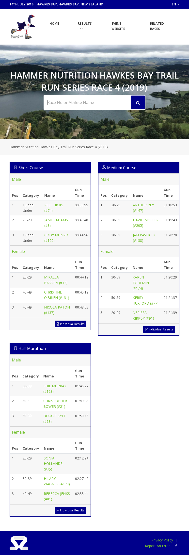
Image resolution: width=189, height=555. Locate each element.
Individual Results (70, 324)
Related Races (157, 26)
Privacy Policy (162, 540)
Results (85, 23)
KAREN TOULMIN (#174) (141, 283)
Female (18, 251)
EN (175, 4)
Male (16, 179)
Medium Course (121, 167)
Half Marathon (32, 348)
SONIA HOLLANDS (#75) (53, 464)
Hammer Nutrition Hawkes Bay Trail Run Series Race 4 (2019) (59, 147)
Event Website (118, 26)
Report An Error (157, 545)
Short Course (30, 167)
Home (54, 23)
